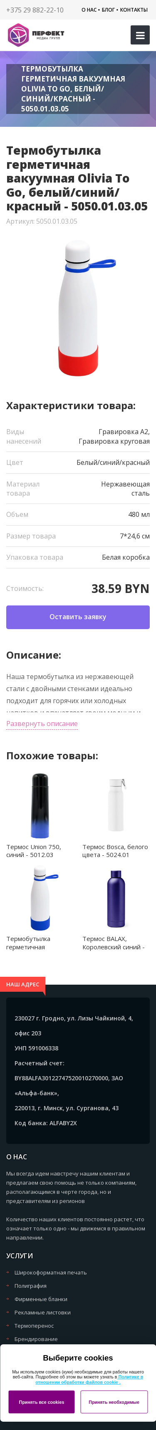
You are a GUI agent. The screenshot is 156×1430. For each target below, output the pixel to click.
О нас (89, 9)
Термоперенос (34, 1325)
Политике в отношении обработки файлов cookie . (89, 1379)
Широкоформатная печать (51, 1272)
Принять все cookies (41, 1402)
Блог (108, 9)
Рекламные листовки (43, 1312)
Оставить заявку (78, 616)
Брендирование (36, 1339)
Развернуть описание (42, 723)
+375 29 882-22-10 (35, 10)
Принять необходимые (114, 1402)
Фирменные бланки (41, 1299)
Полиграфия (31, 1285)
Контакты (134, 9)
